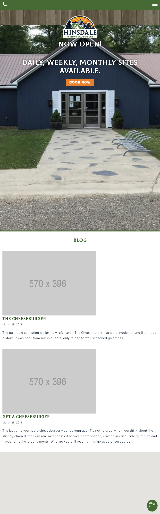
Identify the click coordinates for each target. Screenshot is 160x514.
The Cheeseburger (24, 319)
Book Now (80, 82)
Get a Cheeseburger (26, 417)
